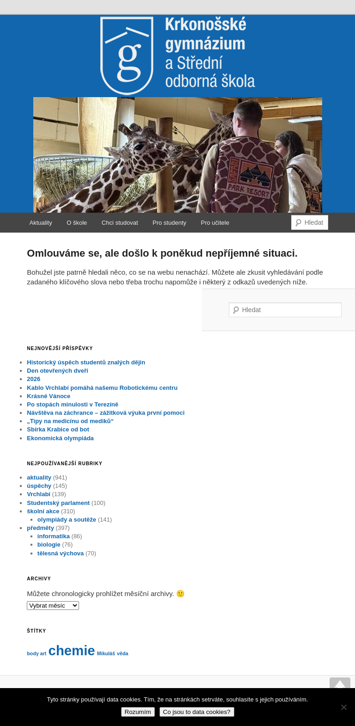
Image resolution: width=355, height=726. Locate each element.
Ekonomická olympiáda (60, 438)
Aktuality (41, 222)
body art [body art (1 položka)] (36, 653)
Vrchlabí (38, 494)
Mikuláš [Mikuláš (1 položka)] (106, 653)
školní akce (43, 511)
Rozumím (138, 711)
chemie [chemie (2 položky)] (72, 650)
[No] (343, 707)
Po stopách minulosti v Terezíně (72, 404)
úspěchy (39, 485)
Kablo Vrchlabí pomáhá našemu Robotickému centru (102, 387)
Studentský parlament (58, 502)
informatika (53, 536)
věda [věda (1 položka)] (122, 653)
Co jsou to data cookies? (197, 711)
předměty (40, 527)
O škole (77, 222)
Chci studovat (120, 222)
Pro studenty (169, 222)
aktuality (39, 477)
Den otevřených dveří (57, 370)
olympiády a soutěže (66, 519)
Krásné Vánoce (48, 396)
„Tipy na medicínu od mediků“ (70, 421)
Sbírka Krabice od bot (58, 429)
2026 (33, 378)
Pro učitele (215, 222)
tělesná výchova (60, 553)
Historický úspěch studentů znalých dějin (86, 362)
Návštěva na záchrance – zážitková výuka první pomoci (105, 412)
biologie (49, 544)
